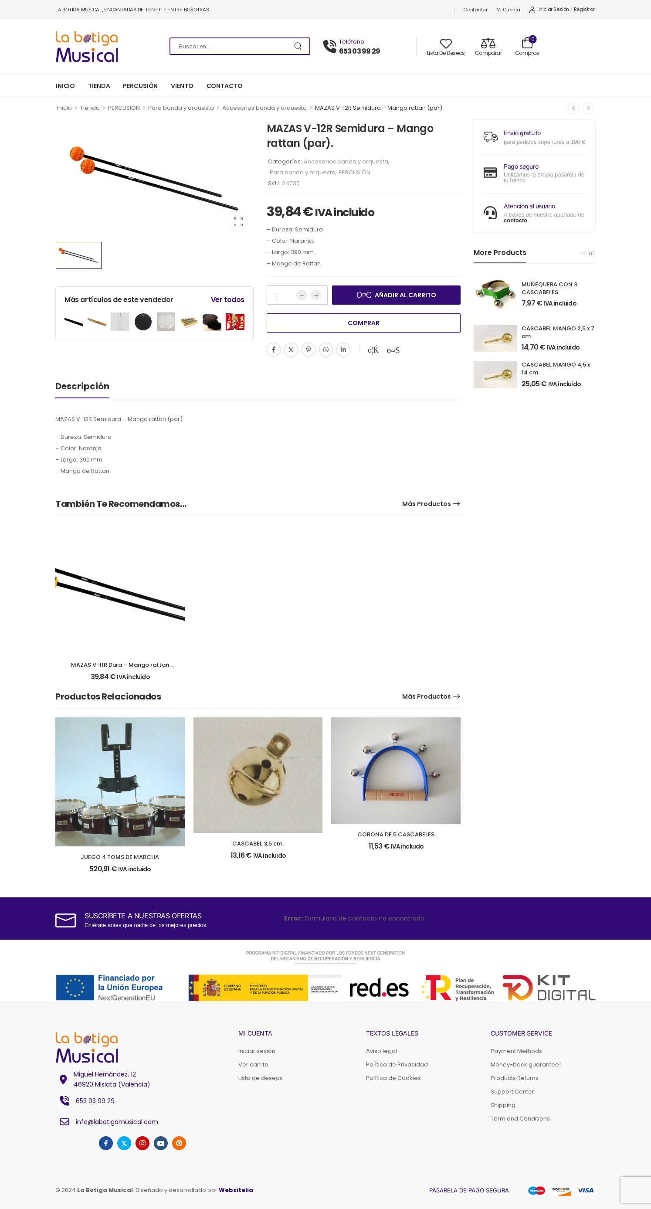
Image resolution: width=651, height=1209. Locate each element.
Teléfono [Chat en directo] (351, 41)
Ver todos (227, 299)
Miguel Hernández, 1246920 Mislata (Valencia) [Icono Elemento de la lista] (102, 1079)
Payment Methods (516, 1051)
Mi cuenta (508, 9)
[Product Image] (154, 178)
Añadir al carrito (405, 295)
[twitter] (124, 1143)
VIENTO (182, 86)
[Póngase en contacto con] (331, 47)
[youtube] (161, 1143)
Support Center (512, 1091)
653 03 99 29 (359, 51)
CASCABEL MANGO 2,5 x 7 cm (558, 332)
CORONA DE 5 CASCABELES (395, 834)
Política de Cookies (393, 1078)
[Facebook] (274, 350)
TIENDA (99, 86)
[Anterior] (573, 108)
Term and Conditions (520, 1118)
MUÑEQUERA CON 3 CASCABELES (549, 288)
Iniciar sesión (256, 1051)
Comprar (364, 323)
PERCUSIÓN (140, 86)
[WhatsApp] (326, 350)
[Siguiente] (588, 108)
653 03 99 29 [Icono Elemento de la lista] (85, 1101)
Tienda (90, 108)
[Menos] (301, 295)
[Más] (316, 295)
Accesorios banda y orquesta (264, 108)
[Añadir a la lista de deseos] (373, 350)
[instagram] (142, 1143)
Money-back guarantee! (526, 1064)
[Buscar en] (239, 46)
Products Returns (515, 1078)
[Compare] (488, 46)
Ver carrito (253, 1064)
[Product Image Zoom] (238, 222)
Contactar (475, 9)
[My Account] (549, 10)
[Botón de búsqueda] (298, 46)
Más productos (426, 503)
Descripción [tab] (82, 386)
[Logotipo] (105, 46)
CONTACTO (225, 86)
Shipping (503, 1105)
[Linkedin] (343, 350)
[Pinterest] (308, 350)
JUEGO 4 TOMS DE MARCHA (120, 857)
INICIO (65, 86)
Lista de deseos (260, 1078)
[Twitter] (291, 350)
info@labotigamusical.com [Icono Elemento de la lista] (106, 1122)
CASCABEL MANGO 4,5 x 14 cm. (556, 368)
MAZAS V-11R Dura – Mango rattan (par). (120, 669)
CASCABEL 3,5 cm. (258, 843)
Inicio (64, 108)
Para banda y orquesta (181, 108)
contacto (515, 220)
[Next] (592, 253)
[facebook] (106, 1143)
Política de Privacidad (397, 1064)
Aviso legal (381, 1051)
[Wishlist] (446, 46)
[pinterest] (179, 1143)
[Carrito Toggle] (527, 46)
